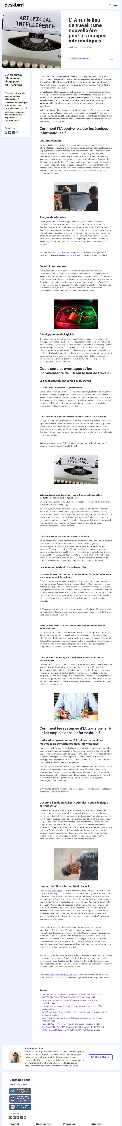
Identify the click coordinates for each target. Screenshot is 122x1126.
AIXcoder (54, 173)
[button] (115, 5)
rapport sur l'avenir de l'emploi (75, 899)
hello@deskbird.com (18, 1084)
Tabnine (66, 171)
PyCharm (44, 173)
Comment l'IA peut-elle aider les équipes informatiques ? (15, 96)
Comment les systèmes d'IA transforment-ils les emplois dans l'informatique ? (15, 116)
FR (110, 5)
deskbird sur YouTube (57, 443)
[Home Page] (14, 4)
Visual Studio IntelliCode (95, 171)
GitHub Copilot (77, 171)
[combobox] (110, 4)
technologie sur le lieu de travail (56, 927)
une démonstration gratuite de (62, 975)
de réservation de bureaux (70, 255)
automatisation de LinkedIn (52, 546)
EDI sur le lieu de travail (92, 561)
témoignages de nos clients (66, 789)
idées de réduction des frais (56, 615)
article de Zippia (55, 891)
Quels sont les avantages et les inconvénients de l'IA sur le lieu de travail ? (16, 105)
